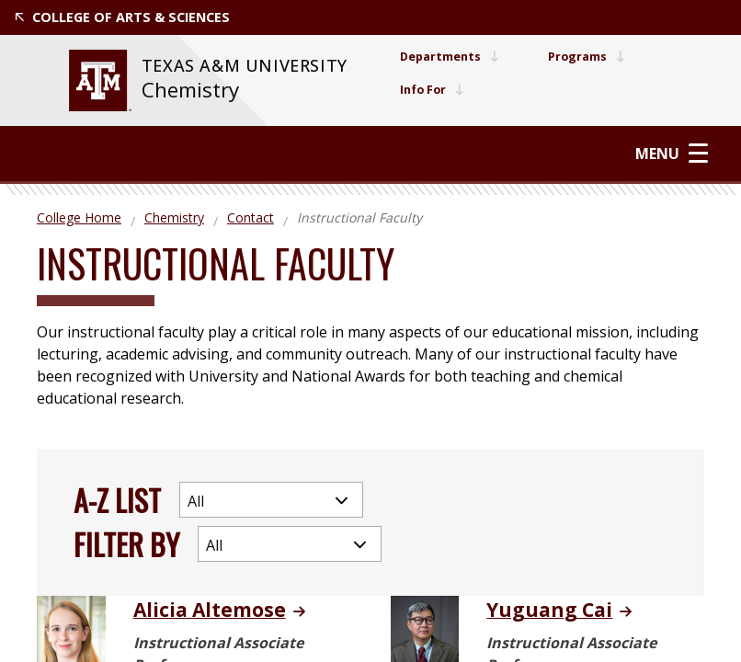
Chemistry (185, 89)
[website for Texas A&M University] (94, 80)
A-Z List (117, 495)
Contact (250, 214)
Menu (675, 151)
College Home (79, 214)
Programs (589, 56)
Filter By (126, 539)
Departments (443, 56)
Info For (424, 89)
